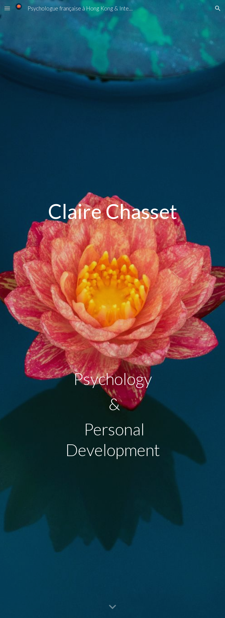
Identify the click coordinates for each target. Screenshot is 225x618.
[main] (112, 193)
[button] (7, 8)
